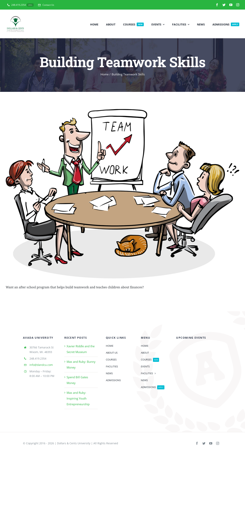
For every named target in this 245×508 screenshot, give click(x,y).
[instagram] (237, 4)
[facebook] (217, 4)
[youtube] (230, 4)
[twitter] (223, 4)
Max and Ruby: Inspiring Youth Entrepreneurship (78, 398)
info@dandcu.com (41, 365)
